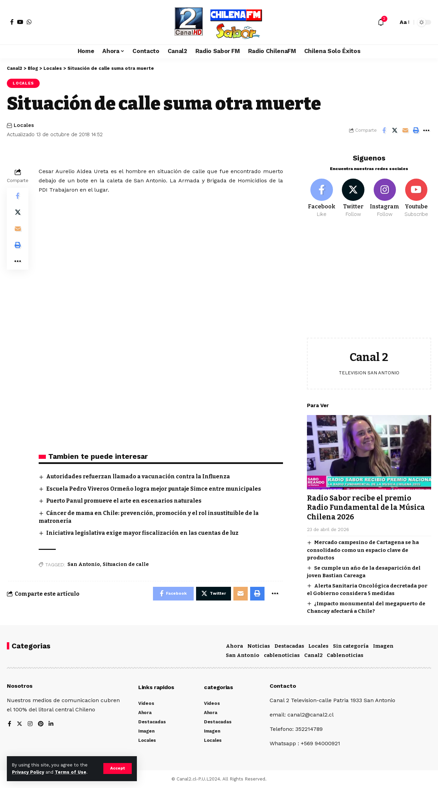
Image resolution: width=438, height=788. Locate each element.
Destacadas (289, 646)
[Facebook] (12, 22)
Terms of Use (70, 772)
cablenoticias (282, 655)
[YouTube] (20, 22)
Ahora (234, 646)
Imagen (383, 646)
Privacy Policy (28, 772)
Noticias (258, 646)
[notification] (380, 22)
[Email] (405, 130)
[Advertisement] (369, 282)
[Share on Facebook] (384, 130)
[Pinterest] (40, 724)
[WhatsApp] (29, 22)
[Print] (416, 130)
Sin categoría (351, 646)
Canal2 (313, 655)
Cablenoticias (345, 655)
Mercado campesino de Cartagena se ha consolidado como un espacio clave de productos (363, 549)
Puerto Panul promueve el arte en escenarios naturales (125, 501)
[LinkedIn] (51, 724)
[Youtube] (416, 197)
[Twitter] (353, 197)
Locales (23, 83)
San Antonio (83, 565)
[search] (391, 22)
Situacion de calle (126, 565)
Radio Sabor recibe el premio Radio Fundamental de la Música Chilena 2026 (366, 506)
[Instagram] (385, 197)
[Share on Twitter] (394, 130)
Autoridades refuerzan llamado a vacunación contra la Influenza (139, 477)
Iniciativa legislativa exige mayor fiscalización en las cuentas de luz (143, 533)
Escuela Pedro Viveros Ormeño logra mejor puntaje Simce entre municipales (155, 489)
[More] (426, 130)
